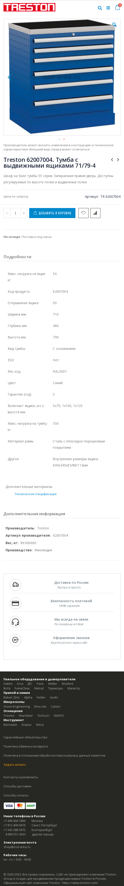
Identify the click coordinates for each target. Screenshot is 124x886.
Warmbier (26, 715)
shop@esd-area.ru (17, 847)
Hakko (8, 683)
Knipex (27, 725)
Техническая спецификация (36, 494)
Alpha (28, 697)
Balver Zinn (12, 697)
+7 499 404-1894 (14, 821)
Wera (40, 725)
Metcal (39, 688)
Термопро (55, 688)
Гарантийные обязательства (25, 737)
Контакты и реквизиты (21, 777)
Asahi (54, 697)
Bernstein (10, 725)
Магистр (73, 688)
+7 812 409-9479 (14, 825)
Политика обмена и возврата (26, 746)
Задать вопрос (15, 764)
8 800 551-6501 (16, 834)
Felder (41, 697)
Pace (40, 683)
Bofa (7, 688)
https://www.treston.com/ (80, 883)
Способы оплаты (16, 795)
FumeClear (22, 688)
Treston (9, 715)
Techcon (43, 715)
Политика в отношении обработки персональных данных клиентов (54, 755)
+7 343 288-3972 (14, 830)
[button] (114, 28)
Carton (55, 706)
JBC (30, 683)
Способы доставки (17, 786)
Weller (52, 683)
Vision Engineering (17, 706)
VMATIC (59, 715)
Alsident (67, 683)
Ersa (20, 683)
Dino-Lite (40, 706)
